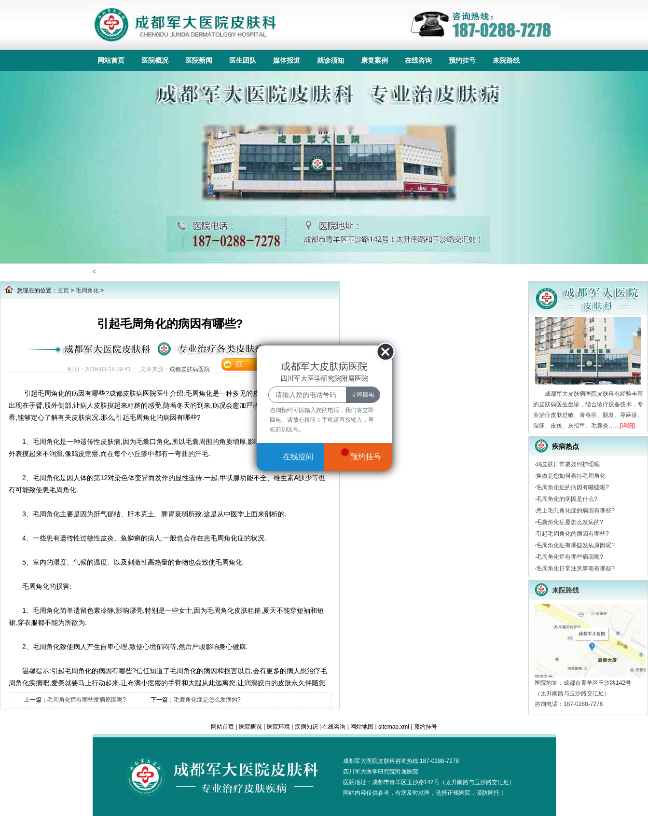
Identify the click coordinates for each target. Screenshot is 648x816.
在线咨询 (418, 60)
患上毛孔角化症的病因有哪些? (575, 510)
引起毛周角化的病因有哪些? (572, 533)
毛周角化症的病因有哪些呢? (572, 487)
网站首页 (110, 60)
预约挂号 (462, 60)
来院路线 (506, 60)
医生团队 (242, 60)
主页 (63, 290)
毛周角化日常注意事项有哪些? (575, 568)
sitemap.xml (393, 726)
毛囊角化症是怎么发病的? (207, 699)
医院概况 (154, 60)
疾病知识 (306, 726)
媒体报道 (286, 60)
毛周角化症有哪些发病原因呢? (86, 699)
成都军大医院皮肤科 (369, 761)
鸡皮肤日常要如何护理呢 (568, 464)
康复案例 (374, 60)
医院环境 (278, 726)
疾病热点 (565, 446)
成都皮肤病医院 (189, 369)
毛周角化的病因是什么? (566, 499)
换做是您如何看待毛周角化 (571, 475)
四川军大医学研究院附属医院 (380, 771)
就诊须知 (330, 60)
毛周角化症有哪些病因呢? (569, 556)
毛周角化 (87, 290)
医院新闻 (198, 60)
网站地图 (361, 726)
